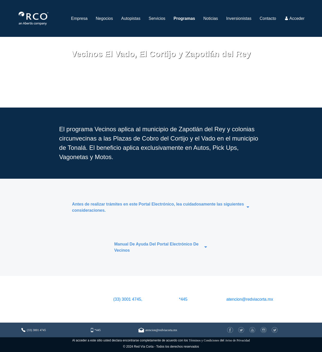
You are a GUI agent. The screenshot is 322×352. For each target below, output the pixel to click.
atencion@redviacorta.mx (249, 299)
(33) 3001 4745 (33, 330)
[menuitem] (79, 18)
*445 (183, 299)
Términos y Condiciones (204, 340)
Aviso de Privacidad (237, 340)
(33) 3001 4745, (127, 299)
